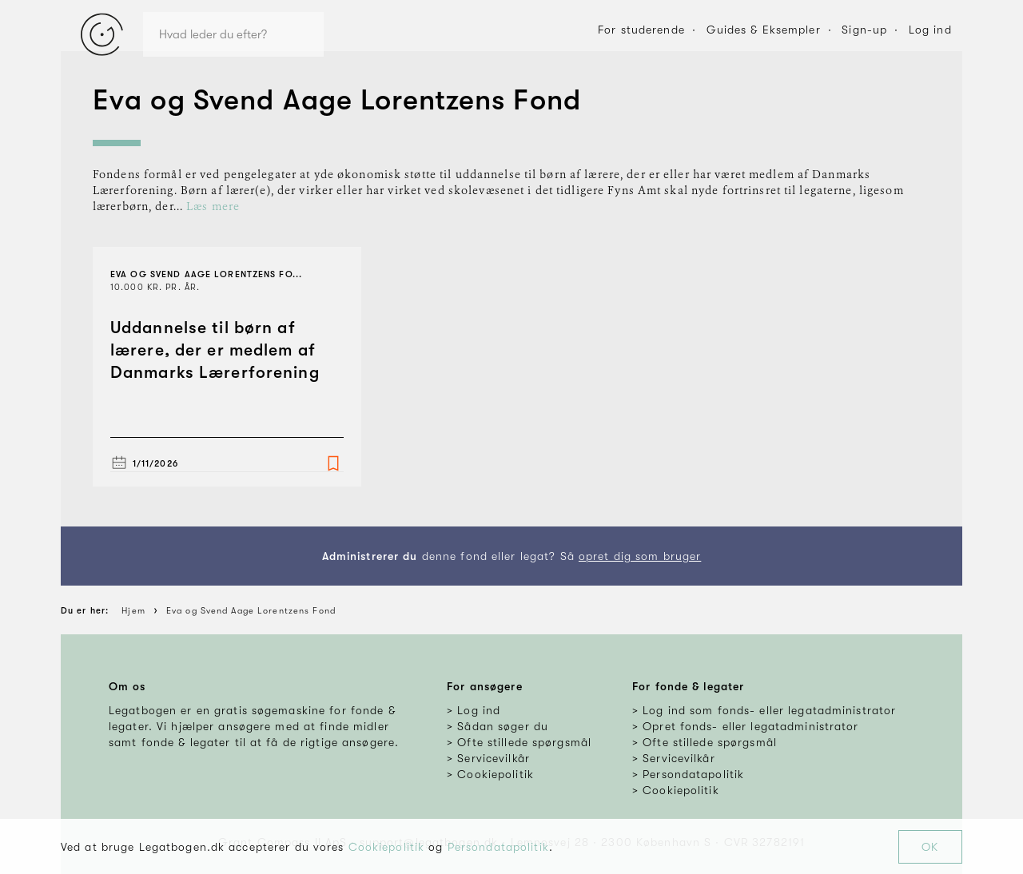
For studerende (641, 29)
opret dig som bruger (640, 556)
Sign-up (864, 29)
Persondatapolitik (498, 846)
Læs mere (213, 207)
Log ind (930, 29)
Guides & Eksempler (764, 29)
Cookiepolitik (386, 846)
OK (929, 846)
